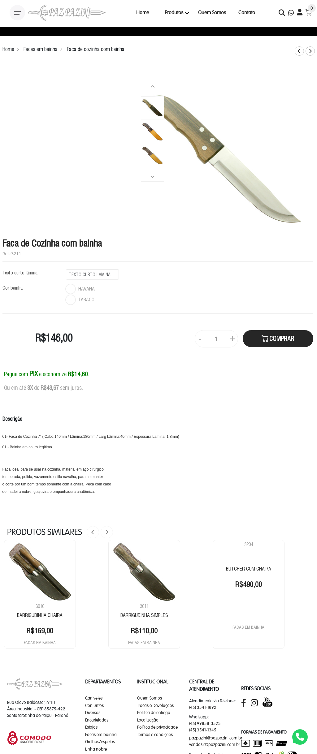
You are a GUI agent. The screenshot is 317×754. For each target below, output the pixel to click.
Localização (147, 719)
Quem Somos (212, 12)
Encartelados (96, 719)
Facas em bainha (41, 49)
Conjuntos (94, 705)
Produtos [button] (174, 12)
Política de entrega (153, 712)
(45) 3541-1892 (202, 707)
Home (142, 12)
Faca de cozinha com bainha (95, 49)
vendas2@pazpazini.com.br (214, 744)
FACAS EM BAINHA (40, 642)
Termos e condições (155, 734)
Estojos (91, 727)
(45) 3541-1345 (202, 729)
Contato (246, 12)
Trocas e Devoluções (155, 705)
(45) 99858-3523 (205, 723)
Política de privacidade (157, 727)
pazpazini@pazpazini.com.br (215, 737)
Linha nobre (96, 749)
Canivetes (93, 698)
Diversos (92, 712)
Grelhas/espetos (100, 741)
